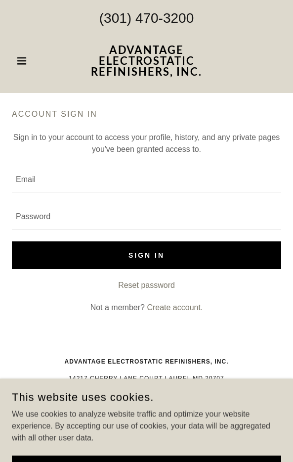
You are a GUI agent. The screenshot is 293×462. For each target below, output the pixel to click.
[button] (32, 61)
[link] (146, 61)
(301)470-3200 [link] (146, 395)
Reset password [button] (146, 285)
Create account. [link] (175, 307)
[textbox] (146, 179)
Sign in (146, 255)
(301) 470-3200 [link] (146, 18)
